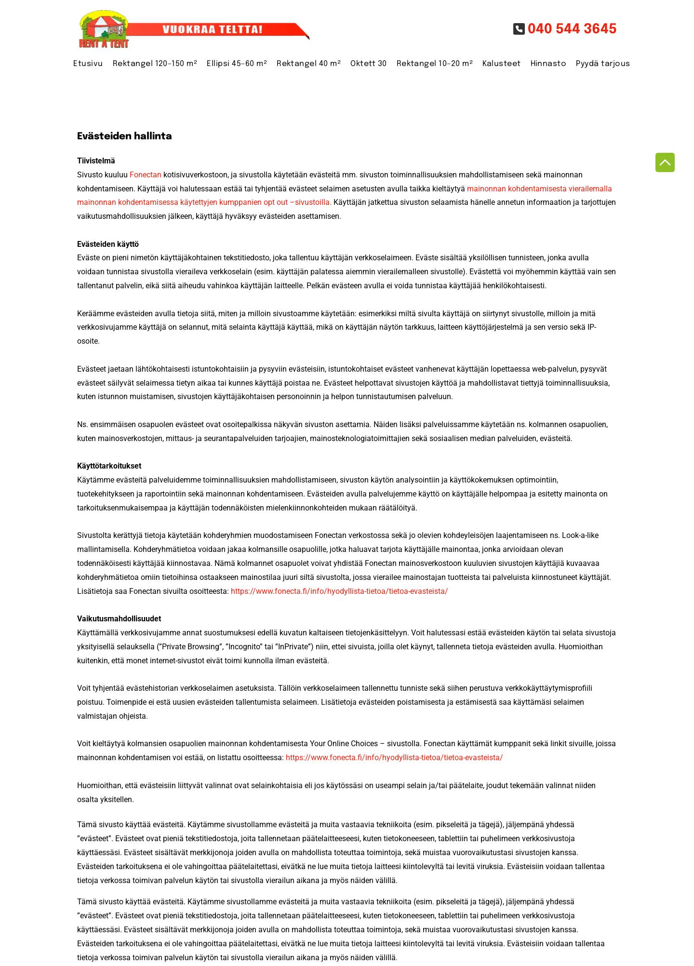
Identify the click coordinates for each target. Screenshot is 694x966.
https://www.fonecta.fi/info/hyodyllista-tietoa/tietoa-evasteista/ (339, 591)
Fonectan (145, 174)
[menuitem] (83, 64)
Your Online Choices (344, 743)
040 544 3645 (572, 30)
